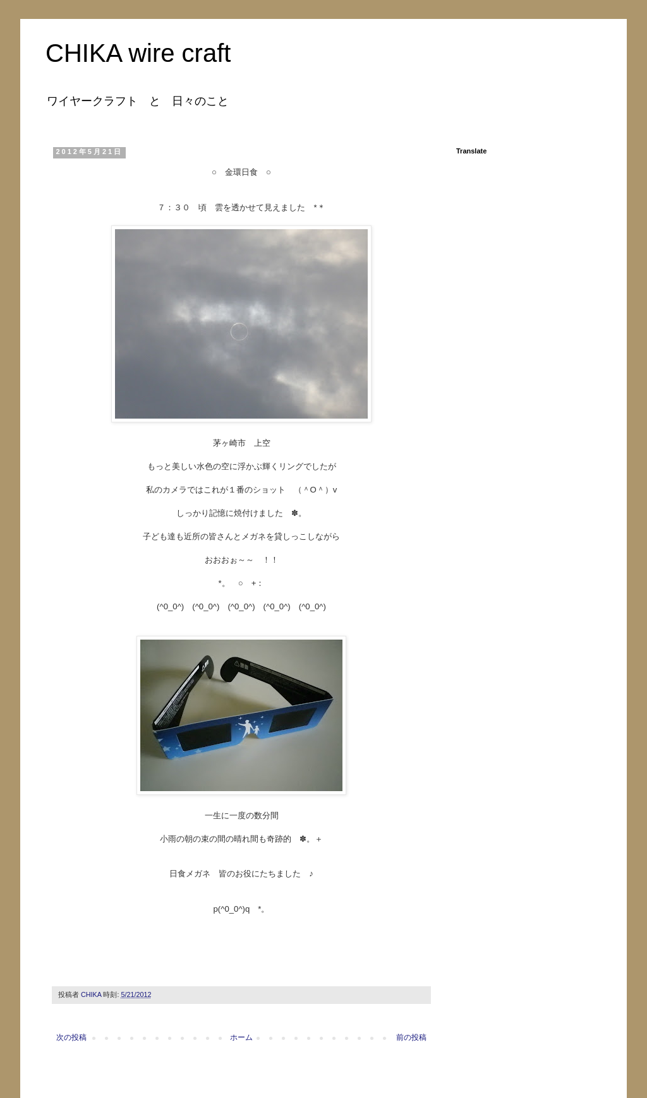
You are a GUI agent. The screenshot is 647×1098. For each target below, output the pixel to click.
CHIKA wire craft (138, 53)
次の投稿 (71, 1037)
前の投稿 (411, 1037)
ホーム (241, 1037)
